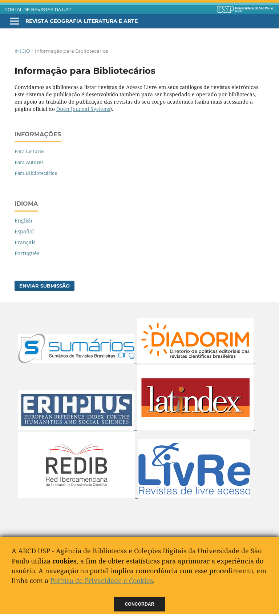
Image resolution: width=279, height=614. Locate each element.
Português (27, 253)
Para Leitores (29, 151)
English (23, 220)
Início (22, 51)
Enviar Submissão (44, 286)
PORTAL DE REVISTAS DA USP (38, 9)
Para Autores (29, 162)
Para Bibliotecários (36, 173)
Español (24, 231)
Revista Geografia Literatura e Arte (81, 21)
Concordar (139, 604)
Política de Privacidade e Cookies (101, 580)
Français (25, 242)
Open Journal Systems (83, 108)
